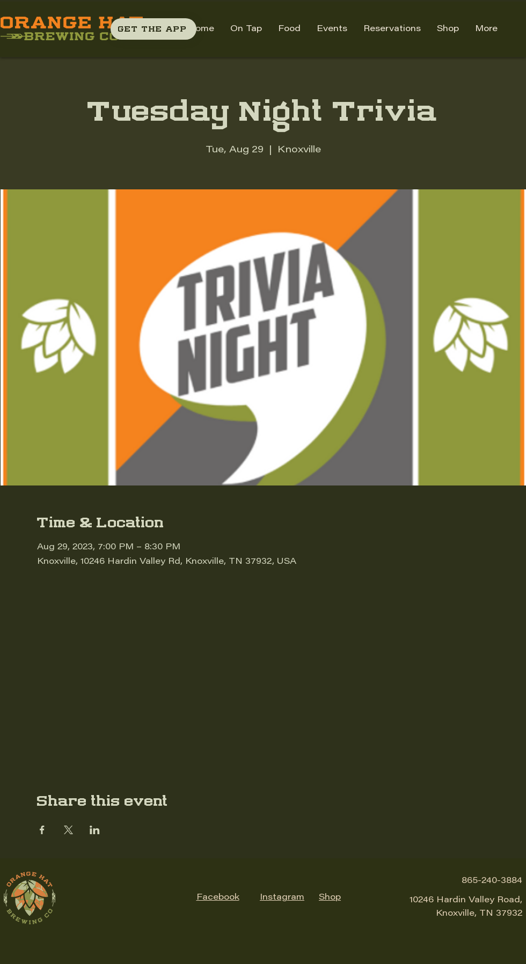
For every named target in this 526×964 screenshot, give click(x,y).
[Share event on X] (68, 830)
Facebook (217, 897)
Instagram (282, 897)
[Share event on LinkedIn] (95, 830)
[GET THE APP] (153, 29)
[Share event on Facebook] (42, 830)
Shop (330, 897)
